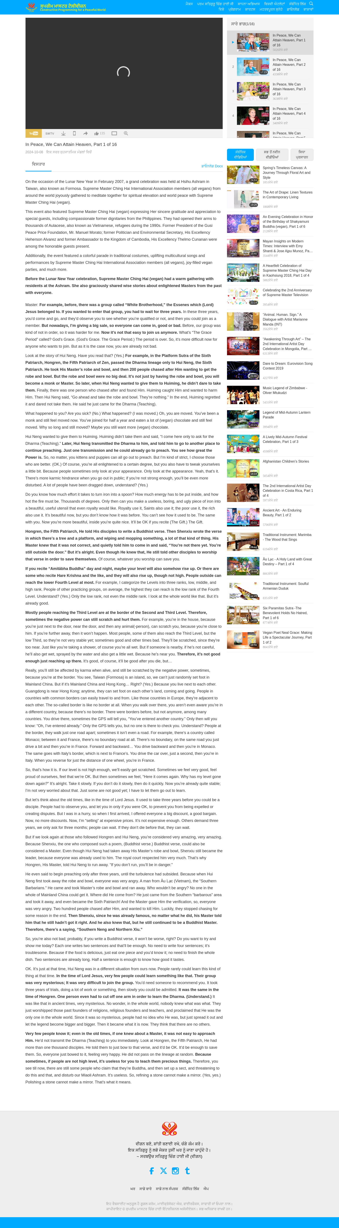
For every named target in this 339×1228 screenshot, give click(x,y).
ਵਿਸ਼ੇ (221, 9)
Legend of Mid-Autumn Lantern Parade (286, 415)
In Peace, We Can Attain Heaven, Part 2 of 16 (289, 64)
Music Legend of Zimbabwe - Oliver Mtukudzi (285, 390)
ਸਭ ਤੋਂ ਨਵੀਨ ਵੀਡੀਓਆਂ (272, 154)
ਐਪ (206, 1189)
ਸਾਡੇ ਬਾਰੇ (145, 1189)
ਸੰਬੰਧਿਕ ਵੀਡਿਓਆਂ (240, 154)
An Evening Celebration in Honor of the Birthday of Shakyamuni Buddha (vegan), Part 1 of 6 (288, 221)
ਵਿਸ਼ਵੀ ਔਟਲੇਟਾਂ (274, 4)
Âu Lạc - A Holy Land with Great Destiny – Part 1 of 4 (287, 561)
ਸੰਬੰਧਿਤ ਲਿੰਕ (297, 4)
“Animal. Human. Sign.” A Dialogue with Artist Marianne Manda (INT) (285, 319)
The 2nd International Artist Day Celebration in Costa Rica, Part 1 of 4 (288, 490)
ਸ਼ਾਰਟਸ (250, 9)
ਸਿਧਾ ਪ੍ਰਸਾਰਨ (302, 154)
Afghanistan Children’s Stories (286, 461)
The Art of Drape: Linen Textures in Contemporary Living (287, 194)
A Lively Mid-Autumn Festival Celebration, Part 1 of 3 (285, 439)
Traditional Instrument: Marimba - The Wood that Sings (287, 537)
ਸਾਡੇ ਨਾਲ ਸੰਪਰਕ (167, 1189)
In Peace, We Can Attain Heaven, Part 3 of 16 (289, 89)
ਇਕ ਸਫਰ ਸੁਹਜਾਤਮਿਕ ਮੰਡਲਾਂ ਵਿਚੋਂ (69, 152)
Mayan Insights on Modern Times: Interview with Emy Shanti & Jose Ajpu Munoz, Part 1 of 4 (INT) (287, 246)
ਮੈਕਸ (189, 4)
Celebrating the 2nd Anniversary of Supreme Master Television (287, 292)
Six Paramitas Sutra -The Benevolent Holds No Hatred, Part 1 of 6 (285, 613)
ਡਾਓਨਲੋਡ (293, 9)
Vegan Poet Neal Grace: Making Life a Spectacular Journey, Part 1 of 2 (287, 637)
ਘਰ (132, 1189)
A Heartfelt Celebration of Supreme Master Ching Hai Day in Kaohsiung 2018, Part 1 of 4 (287, 270)
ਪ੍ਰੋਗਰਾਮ (235, 9)
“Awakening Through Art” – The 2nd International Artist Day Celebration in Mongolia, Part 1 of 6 (286, 344)
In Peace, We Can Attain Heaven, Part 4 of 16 (289, 113)
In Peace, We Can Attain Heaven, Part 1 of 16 (289, 40)
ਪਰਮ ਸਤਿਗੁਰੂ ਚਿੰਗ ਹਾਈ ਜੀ (215, 4)
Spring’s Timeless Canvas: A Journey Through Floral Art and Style (286, 172)
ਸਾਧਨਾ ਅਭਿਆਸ (249, 4)
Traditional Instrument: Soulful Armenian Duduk (286, 586)
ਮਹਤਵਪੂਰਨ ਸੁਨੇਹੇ (271, 9)
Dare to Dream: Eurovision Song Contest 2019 (287, 366)
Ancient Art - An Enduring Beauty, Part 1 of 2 (282, 512)
